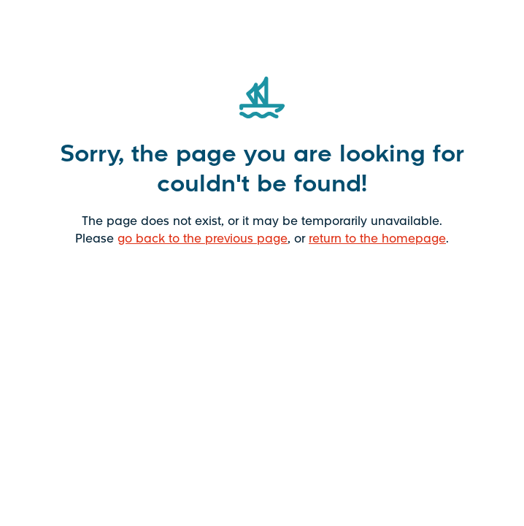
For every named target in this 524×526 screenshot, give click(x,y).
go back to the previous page (202, 238)
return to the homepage (377, 238)
